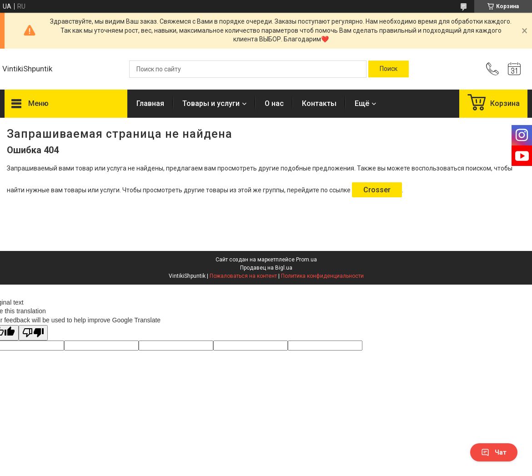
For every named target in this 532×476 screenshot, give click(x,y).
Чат (494, 452)
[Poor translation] (33, 333)
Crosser (377, 189)
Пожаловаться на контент (243, 276)
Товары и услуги (211, 103)
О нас (274, 103)
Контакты (319, 103)
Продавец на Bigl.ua (266, 268)
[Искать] (388, 69)
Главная (150, 103)
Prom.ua (306, 259)
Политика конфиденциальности (322, 276)
